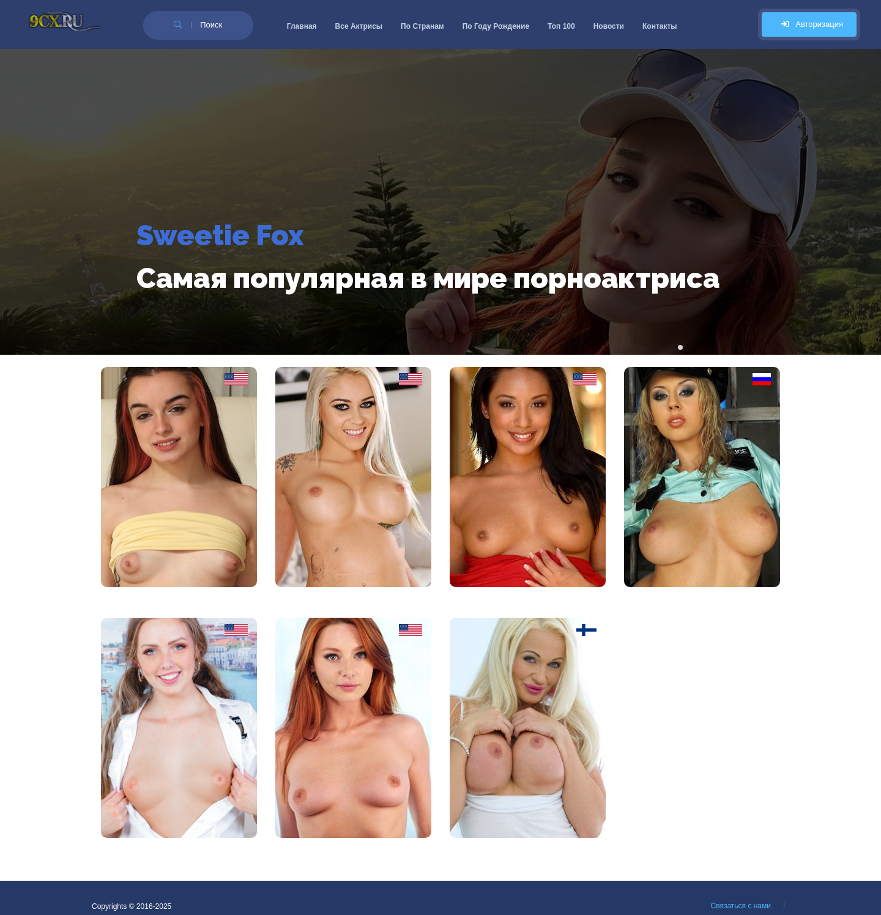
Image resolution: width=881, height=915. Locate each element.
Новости (608, 26)
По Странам (422, 26)
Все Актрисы (359, 26)
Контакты (659, 26)
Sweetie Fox (219, 235)
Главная (302, 26)
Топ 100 (561, 26)
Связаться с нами (741, 906)
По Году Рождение (496, 26)
